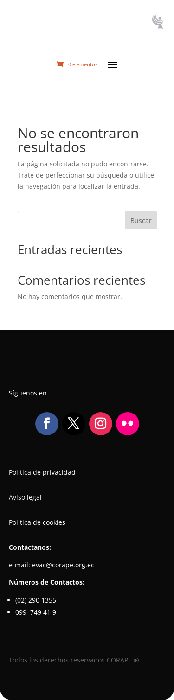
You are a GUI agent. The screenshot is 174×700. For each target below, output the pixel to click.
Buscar (141, 220)
